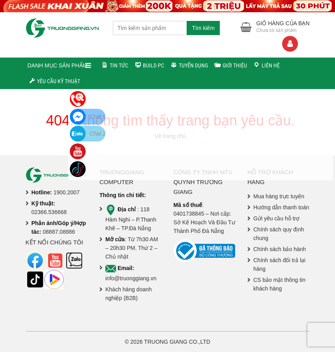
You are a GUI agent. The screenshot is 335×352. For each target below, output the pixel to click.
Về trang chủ (171, 136)
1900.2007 (67, 192)
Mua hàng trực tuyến (278, 196)
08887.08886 (59, 232)
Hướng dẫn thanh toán (281, 207)
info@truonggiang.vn (130, 278)
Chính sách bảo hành (279, 249)
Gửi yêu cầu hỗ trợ (276, 218)
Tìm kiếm (203, 28)
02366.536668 (49, 212)
